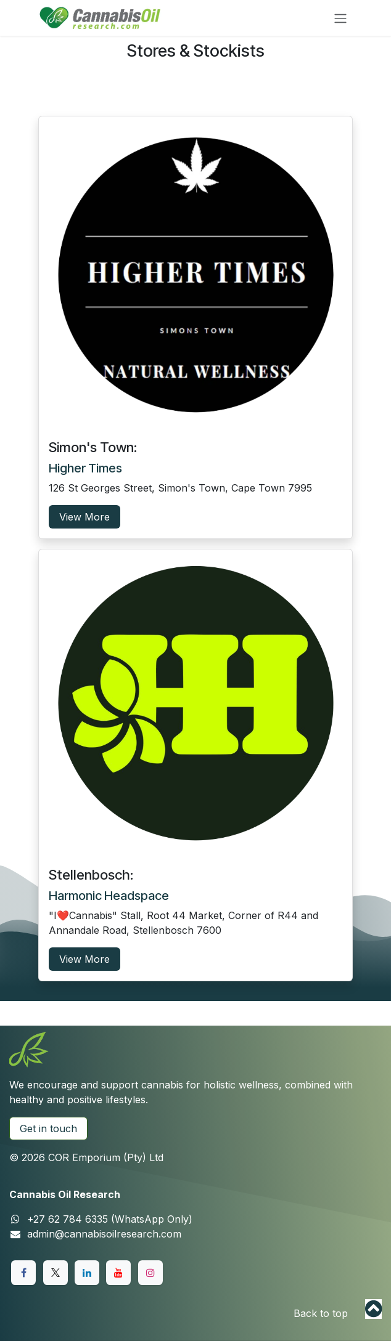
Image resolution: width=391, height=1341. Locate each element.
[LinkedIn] (87, 1272)
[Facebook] (23, 1272)
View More (84, 517)
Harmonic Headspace (109, 895)
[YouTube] (118, 1272)
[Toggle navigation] (340, 18)
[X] (55, 1272)
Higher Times (85, 468)
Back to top (321, 1313)
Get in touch (48, 1128)
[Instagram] (150, 1272)
